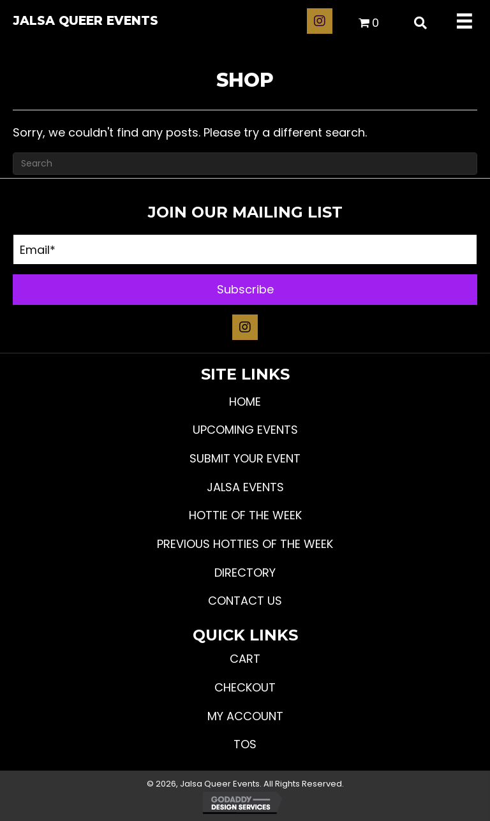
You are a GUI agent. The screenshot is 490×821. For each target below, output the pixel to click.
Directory (245, 573)
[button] (319, 21)
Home (245, 402)
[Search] (245, 163)
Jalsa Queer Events (85, 20)
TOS (245, 744)
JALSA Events (245, 487)
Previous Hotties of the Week (245, 544)
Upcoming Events (245, 430)
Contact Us (245, 601)
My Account (245, 716)
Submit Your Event (245, 458)
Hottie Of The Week (245, 515)
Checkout (245, 687)
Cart (245, 659)
